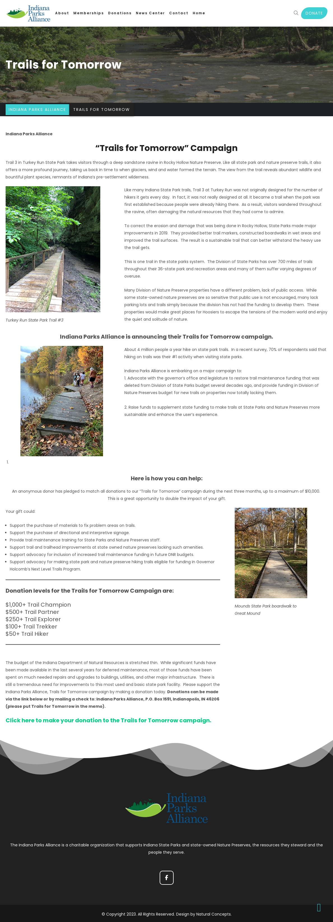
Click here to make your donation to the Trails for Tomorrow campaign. (108, 720)
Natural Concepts (213, 913)
